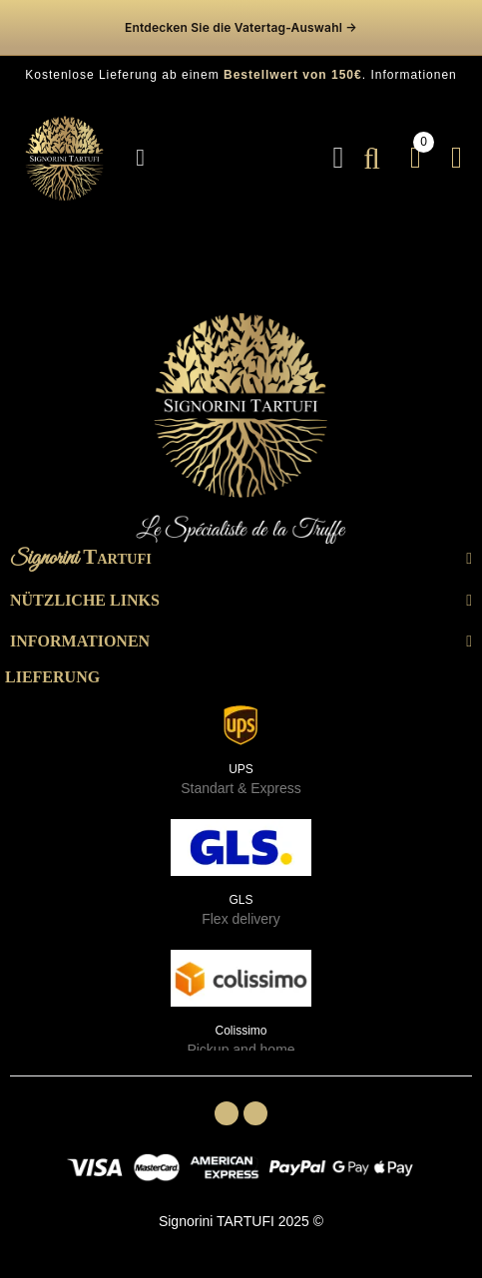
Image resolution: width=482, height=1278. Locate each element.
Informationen (413, 75)
